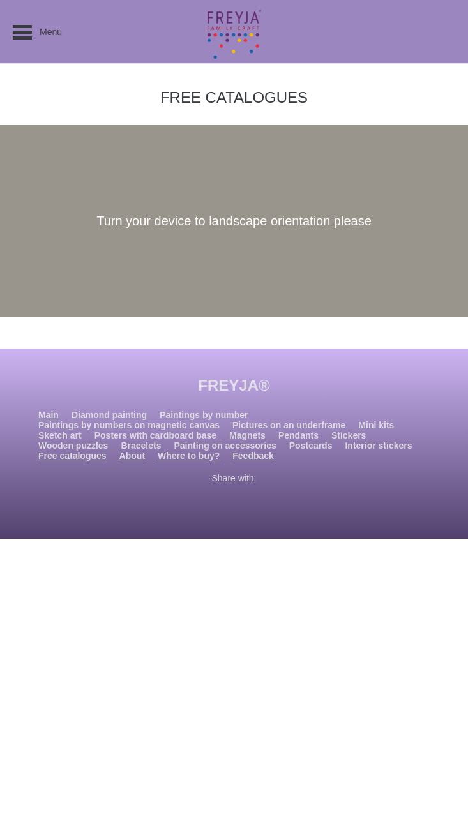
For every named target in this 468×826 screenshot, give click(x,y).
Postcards (311, 445)
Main (48, 415)
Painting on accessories (225, 445)
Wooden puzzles (73, 445)
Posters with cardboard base (155, 435)
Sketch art (60, 435)
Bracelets (141, 445)
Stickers (348, 435)
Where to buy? (189, 456)
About (132, 456)
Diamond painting (109, 415)
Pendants (298, 435)
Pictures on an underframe (288, 425)
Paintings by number (204, 415)
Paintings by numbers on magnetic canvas (129, 425)
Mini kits (376, 425)
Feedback (253, 456)
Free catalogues (72, 456)
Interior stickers (378, 445)
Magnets (247, 435)
